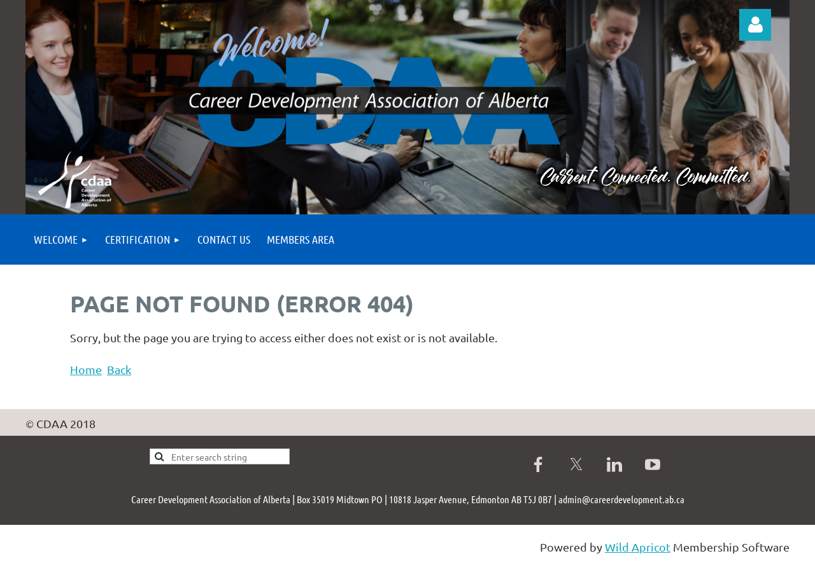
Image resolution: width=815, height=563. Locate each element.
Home (86, 369)
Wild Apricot (637, 546)
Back (119, 369)
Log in (755, 25)
